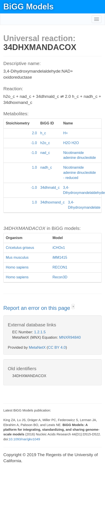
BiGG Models (28, 6)
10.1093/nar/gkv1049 (24, 439)
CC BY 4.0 (57, 347)
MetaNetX (37, 347)
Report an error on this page (37, 308)
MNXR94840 (70, 337)
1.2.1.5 (40, 332)
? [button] (73, 307)
